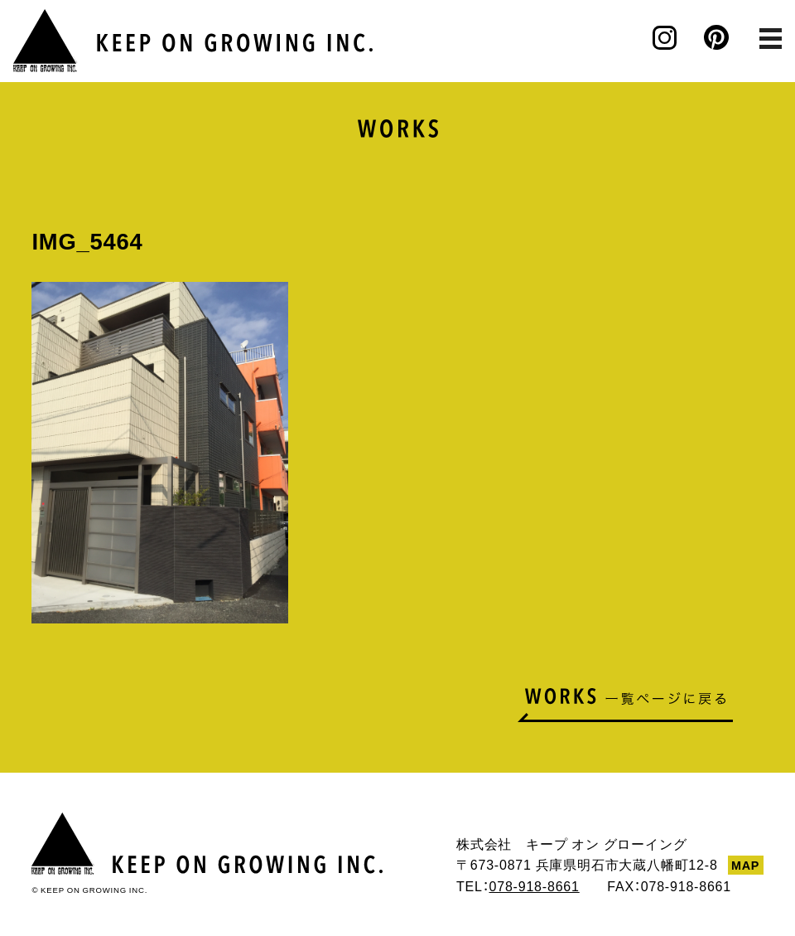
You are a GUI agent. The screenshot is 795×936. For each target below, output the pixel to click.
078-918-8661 (534, 885)
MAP (745, 865)
